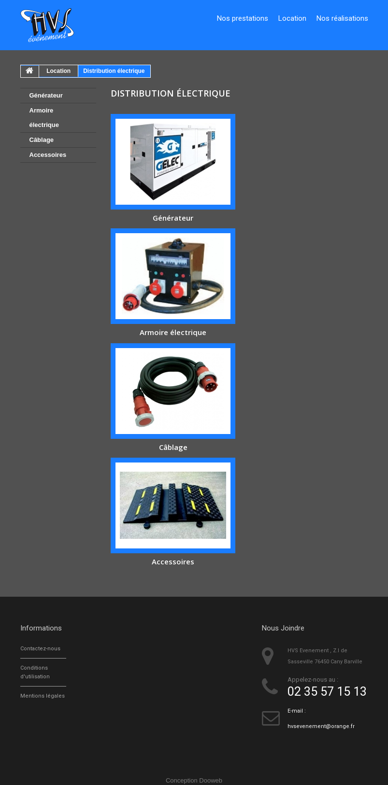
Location (292, 18)
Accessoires (48, 154)
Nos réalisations (342, 18)
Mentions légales (42, 696)
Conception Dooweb (194, 780)
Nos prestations (242, 18)
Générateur (46, 95)
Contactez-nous (40, 648)
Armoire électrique (44, 117)
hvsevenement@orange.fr (321, 726)
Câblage (41, 139)
